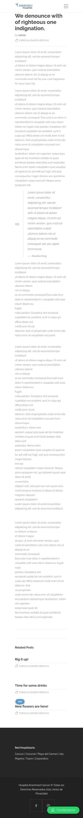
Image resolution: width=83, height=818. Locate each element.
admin (22, 35)
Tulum (30, 758)
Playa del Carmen (48, 754)
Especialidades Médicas (34, 40)
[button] (63, 810)
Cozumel (30, 754)
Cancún (19, 754)
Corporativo (41, 758)
